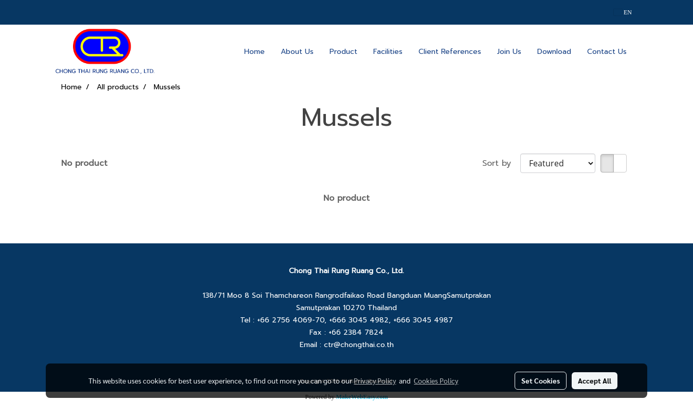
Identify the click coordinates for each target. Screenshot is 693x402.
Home (254, 51)
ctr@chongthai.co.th (359, 344)
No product (84, 163)
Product (343, 51)
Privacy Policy (375, 380)
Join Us (509, 51)
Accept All (594, 380)
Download (554, 51)
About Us (297, 51)
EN (623, 12)
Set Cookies (540, 380)
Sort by (501, 163)
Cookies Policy (436, 380)
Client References (449, 51)
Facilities (388, 51)
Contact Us (607, 51)
